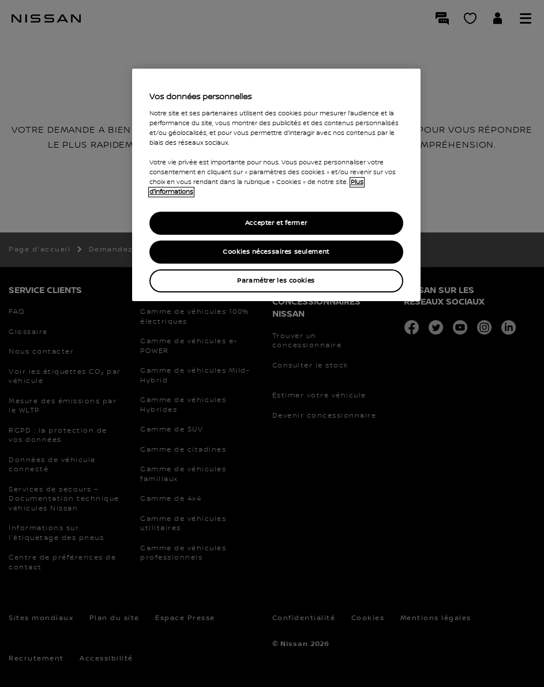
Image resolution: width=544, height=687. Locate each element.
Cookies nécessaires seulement (276, 252)
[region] (276, 185)
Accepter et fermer (276, 223)
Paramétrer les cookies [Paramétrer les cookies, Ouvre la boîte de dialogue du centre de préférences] (276, 280)
